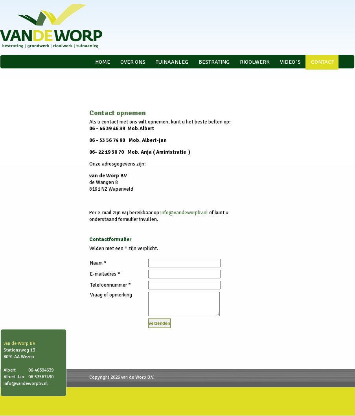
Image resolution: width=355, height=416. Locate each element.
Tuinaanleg (172, 62)
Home (102, 62)
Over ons (132, 62)
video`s (290, 62)
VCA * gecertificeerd (124, 76)
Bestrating (214, 62)
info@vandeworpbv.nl (184, 213)
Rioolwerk (255, 62)
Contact (322, 62)
